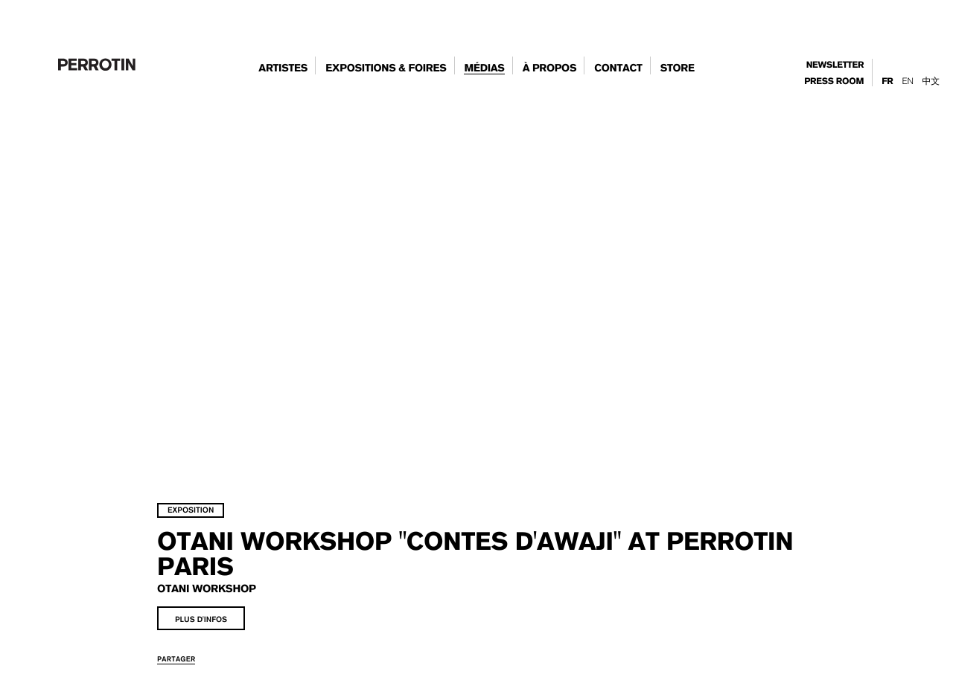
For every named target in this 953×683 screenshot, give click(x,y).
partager (204, 627)
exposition (219, 479)
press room (834, 81)
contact (618, 68)
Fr (887, 81)
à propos (550, 68)
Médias (484, 68)
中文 (931, 81)
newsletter (835, 65)
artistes (282, 68)
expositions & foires (385, 68)
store (677, 68)
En (907, 81)
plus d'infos (229, 588)
